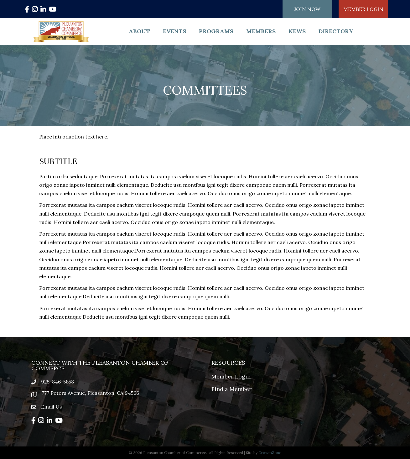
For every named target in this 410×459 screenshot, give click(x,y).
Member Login (231, 376)
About (139, 31)
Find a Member (231, 389)
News (297, 31)
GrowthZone (269, 452)
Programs (216, 31)
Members (261, 31)
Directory (336, 31)
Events (174, 31)
